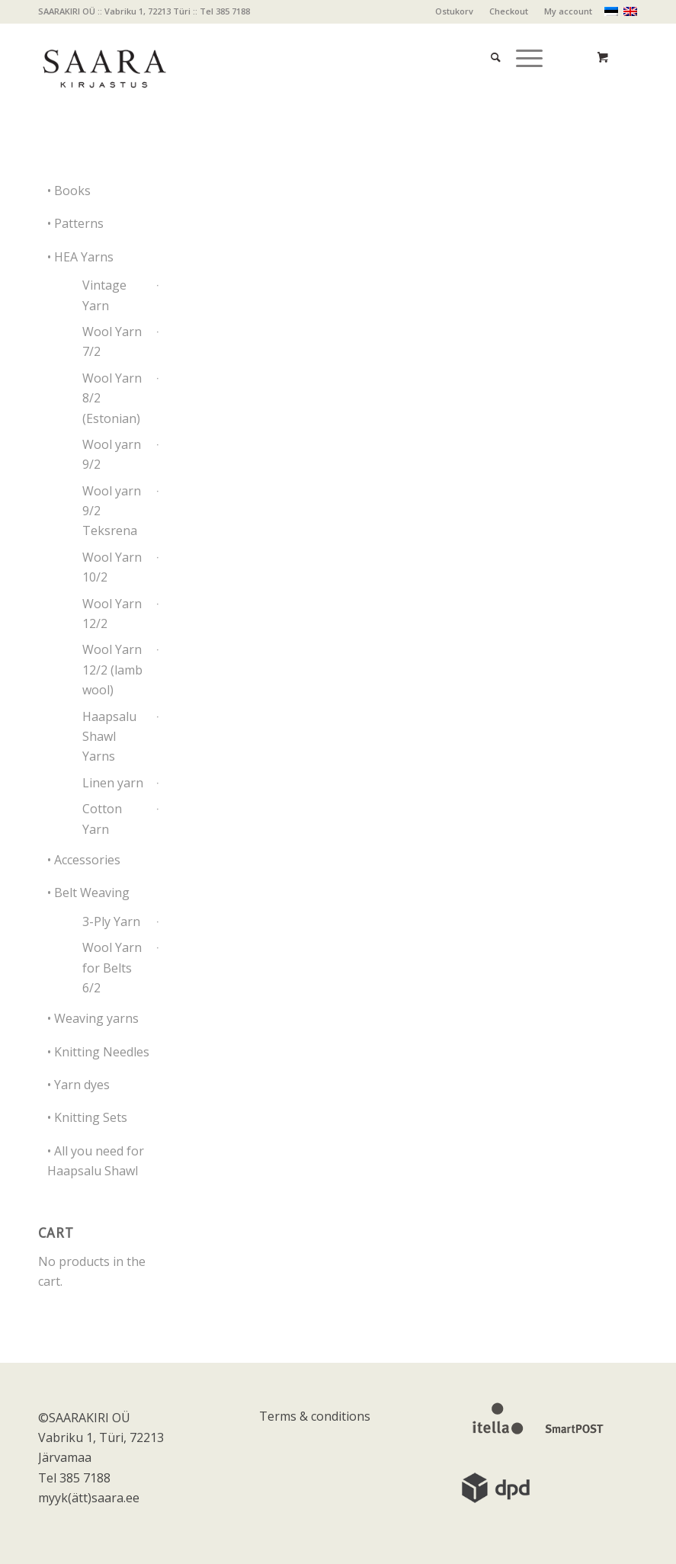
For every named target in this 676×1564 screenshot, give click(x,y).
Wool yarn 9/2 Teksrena (111, 511)
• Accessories (83, 859)
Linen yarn (112, 782)
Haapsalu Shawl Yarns (109, 736)
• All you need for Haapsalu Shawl (95, 1161)
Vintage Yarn (104, 295)
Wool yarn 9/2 (111, 454)
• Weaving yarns (93, 1018)
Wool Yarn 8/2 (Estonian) (112, 398)
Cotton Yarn (102, 818)
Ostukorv (454, 11)
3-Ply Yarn (111, 921)
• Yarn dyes (78, 1084)
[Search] (488, 38)
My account (568, 11)
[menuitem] (455, 11)
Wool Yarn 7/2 (112, 341)
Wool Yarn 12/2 (112, 613)
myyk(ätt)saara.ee (88, 1497)
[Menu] (522, 38)
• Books (69, 190)
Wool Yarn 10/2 (112, 567)
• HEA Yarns (80, 256)
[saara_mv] (103, 57)
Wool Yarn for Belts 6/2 (112, 967)
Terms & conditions (314, 1416)
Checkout (508, 11)
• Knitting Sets (87, 1117)
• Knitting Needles (98, 1051)
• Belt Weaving (88, 892)
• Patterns (75, 223)
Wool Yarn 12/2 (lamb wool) (112, 669)
